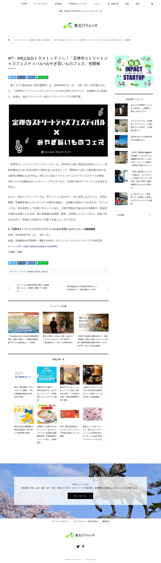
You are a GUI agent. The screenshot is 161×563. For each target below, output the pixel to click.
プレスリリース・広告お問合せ (85, 521)
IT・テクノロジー (41, 4)
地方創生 (58, 4)
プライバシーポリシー (60, 521)
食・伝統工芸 (113, 4)
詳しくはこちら (80, 496)
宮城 (36, 272)
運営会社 (106, 521)
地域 (137, 4)
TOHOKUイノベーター (78, 4)
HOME (24, 4)
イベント (97, 4)
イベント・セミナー (20, 272)
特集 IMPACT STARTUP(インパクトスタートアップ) (80, 11)
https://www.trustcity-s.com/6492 (40, 246)
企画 (127, 4)
